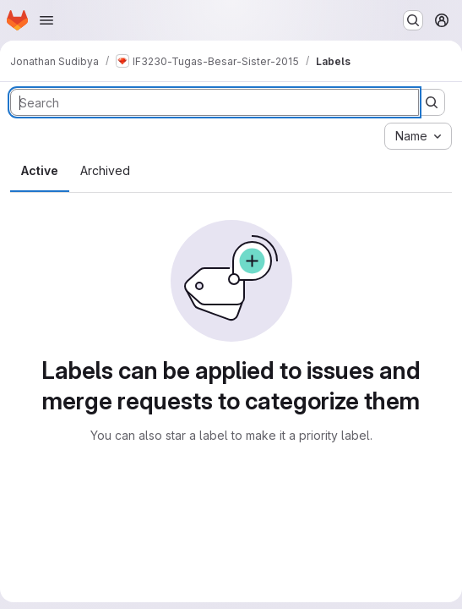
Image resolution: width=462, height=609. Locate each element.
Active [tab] (39, 170)
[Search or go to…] (413, 20)
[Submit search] (431, 102)
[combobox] (418, 136)
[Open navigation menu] (46, 20)
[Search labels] (214, 102)
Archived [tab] (105, 170)
